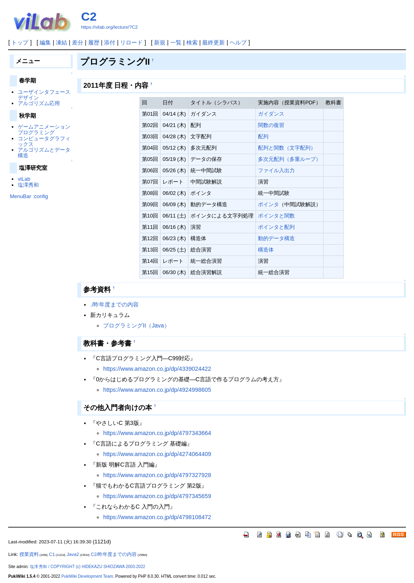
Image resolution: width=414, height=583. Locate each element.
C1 (52, 554)
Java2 (73, 554)
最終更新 (213, 42)
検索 (192, 42)
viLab (24, 179)
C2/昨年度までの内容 (114, 554)
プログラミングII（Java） (136, 325)
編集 (45, 42)
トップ (19, 42)
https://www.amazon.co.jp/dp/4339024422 (157, 368)
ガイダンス (271, 114)
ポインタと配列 (276, 227)
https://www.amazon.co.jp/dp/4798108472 (157, 517)
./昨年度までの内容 (114, 304)
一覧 (176, 42)
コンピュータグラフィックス (44, 141)
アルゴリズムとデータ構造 (44, 152)
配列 (263, 136)
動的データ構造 (276, 238)
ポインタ (268, 204)
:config (40, 196)
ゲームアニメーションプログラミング (44, 129)
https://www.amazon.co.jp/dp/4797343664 (157, 433)
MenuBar (20, 196)
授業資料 (29, 554)
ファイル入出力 (276, 170)
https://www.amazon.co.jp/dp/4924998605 (157, 390)
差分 (77, 42)
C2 (88, 16)
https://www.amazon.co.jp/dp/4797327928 (157, 475)
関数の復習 (271, 125)
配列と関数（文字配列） (287, 148)
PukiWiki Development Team (87, 576)
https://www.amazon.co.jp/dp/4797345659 (157, 496)
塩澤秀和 (28, 185)
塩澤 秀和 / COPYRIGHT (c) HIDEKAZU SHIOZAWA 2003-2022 (87, 566)
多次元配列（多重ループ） (289, 159)
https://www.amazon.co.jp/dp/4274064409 (157, 454)
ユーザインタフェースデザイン (44, 95)
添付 (109, 42)
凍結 (61, 42)
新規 (159, 42)
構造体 (266, 250)
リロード (131, 42)
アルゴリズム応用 (39, 103)
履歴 (93, 42)
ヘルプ (238, 42)
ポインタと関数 (276, 216)
